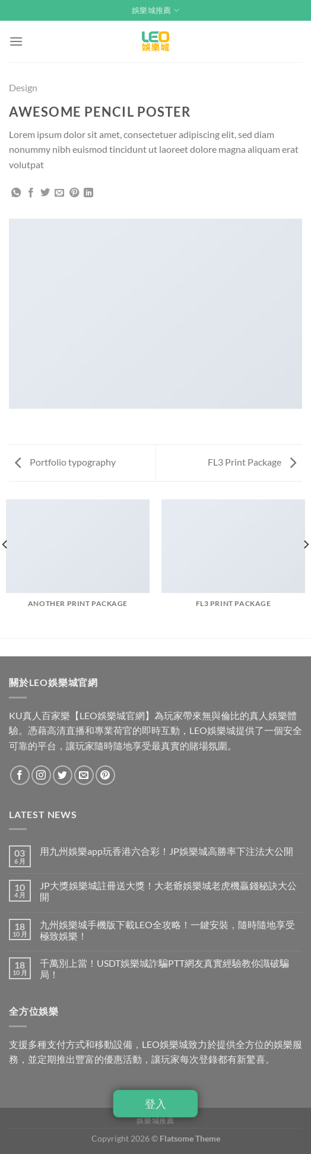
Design (23, 87)
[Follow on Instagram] (41, 775)
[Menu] (16, 41)
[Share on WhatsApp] (16, 193)
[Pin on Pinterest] (74, 193)
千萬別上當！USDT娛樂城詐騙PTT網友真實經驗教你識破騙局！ (164, 968)
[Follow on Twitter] (62, 775)
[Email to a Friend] (59, 193)
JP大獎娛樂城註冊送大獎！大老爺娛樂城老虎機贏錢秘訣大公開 (168, 891)
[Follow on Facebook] (20, 775)
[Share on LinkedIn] (88, 193)
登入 (155, 1103)
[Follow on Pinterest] (105, 775)
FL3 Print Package (252, 461)
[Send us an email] (84, 775)
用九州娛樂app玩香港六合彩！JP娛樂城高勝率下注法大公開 (166, 851)
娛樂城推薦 (155, 10)
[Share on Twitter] (45, 193)
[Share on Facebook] (31, 193)
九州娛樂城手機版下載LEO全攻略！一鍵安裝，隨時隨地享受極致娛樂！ (167, 930)
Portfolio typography (65, 461)
